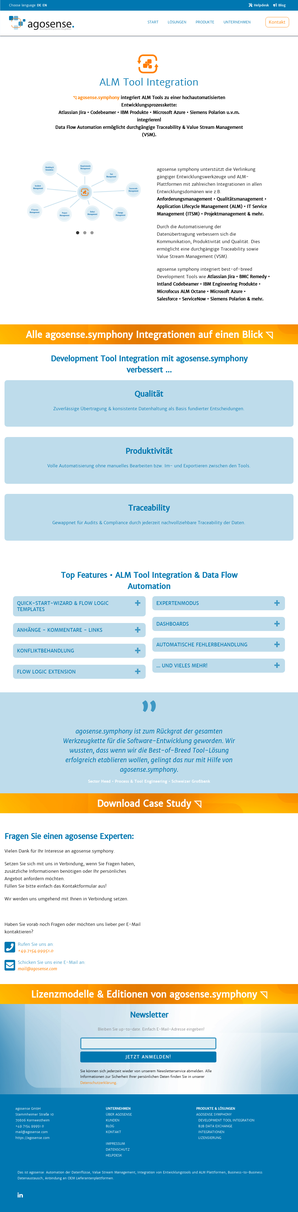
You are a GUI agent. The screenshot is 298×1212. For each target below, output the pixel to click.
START (153, 25)
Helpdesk (259, 5)
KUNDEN (112, 1120)
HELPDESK (114, 1155)
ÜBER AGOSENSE (119, 1114)
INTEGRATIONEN (210, 1132)
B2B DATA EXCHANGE (214, 1126)
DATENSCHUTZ (118, 1149)
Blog (279, 5)
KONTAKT (113, 1132)
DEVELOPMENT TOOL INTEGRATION (225, 1120)
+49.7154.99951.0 (75, 947)
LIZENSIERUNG (208, 1138)
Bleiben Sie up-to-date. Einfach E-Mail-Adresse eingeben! (151, 1029)
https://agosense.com (32, 1138)
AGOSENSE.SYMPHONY (214, 1114)
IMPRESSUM (115, 1144)
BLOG (110, 1126)
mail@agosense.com (75, 965)
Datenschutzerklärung (98, 1082)
